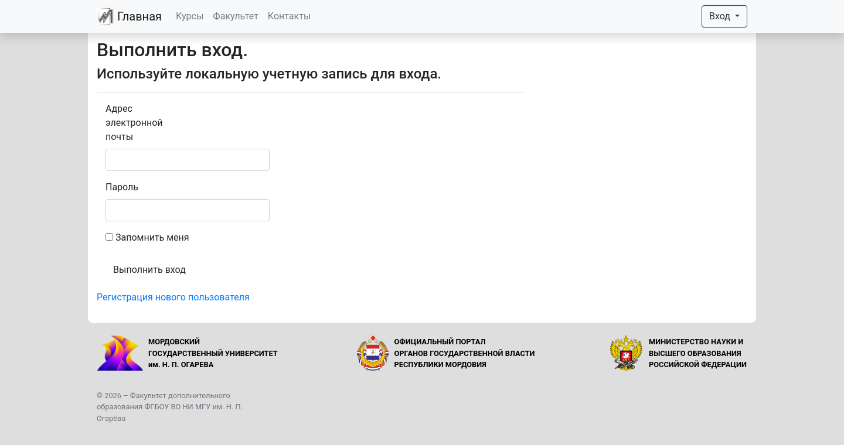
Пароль (122, 187)
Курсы (189, 16)
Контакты (289, 16)
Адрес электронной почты (134, 122)
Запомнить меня (152, 237)
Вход (721, 16)
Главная (129, 16)
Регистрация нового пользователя (173, 297)
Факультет (235, 16)
